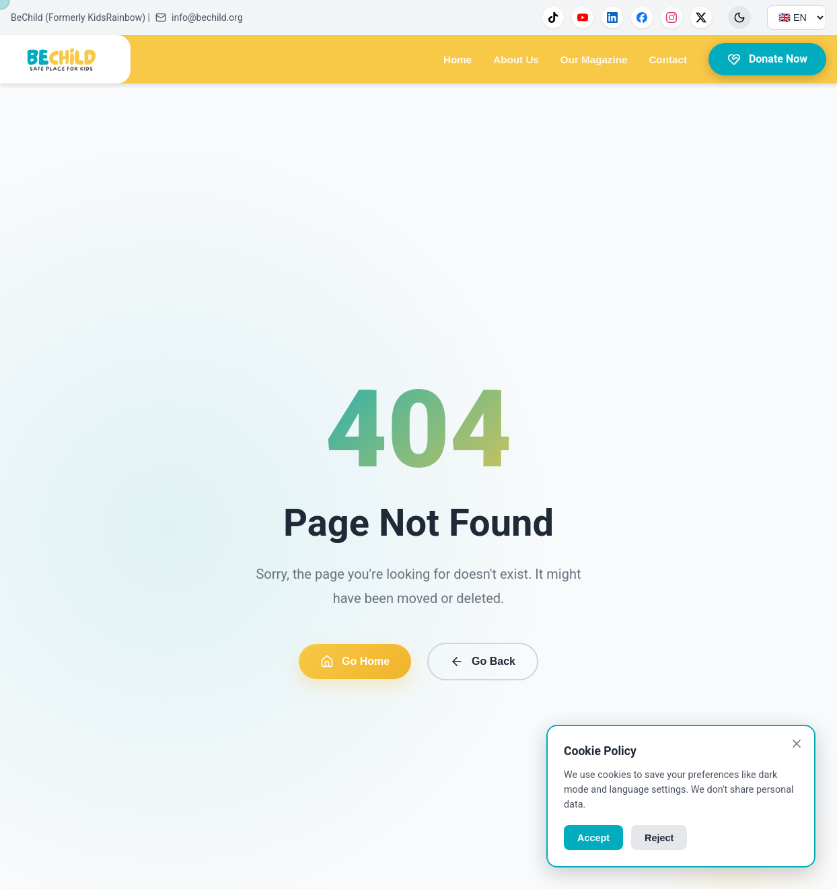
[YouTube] (582, 17)
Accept (593, 837)
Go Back (482, 661)
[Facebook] (642, 17)
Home (457, 59)
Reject (659, 837)
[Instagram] (671, 17)
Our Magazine (594, 59)
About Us (516, 59)
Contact (668, 59)
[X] (701, 17)
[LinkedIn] (612, 17)
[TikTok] (553, 17)
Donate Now (767, 59)
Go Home (355, 661)
